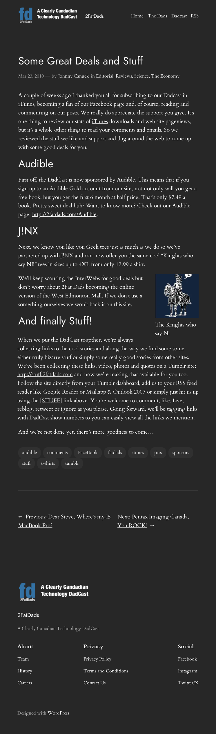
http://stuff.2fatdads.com (45, 374)
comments (57, 452)
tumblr (72, 463)
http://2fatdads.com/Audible (64, 214)
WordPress (58, 713)
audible (29, 452)
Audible (126, 180)
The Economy (165, 76)
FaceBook (88, 452)
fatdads (115, 452)
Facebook (101, 104)
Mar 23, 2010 (31, 76)
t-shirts (48, 463)
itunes (138, 452)
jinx (158, 452)
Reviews (124, 76)
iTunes (26, 104)
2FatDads (94, 16)
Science (141, 76)
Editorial (104, 76)
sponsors (181, 452)
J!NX (67, 255)
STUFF (51, 400)
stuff (26, 463)
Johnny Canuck (73, 76)
